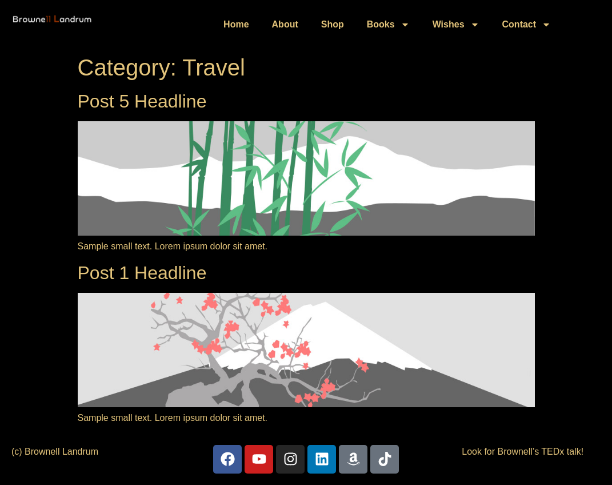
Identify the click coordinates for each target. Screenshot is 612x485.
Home (236, 24)
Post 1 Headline (142, 273)
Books (388, 24)
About (285, 24)
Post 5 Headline (142, 101)
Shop (332, 24)
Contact (526, 24)
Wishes (456, 24)
